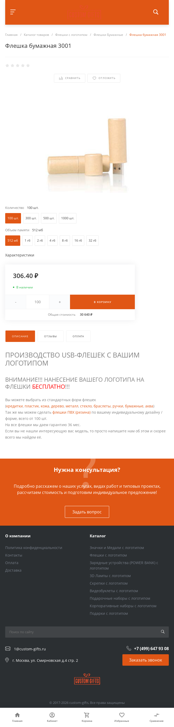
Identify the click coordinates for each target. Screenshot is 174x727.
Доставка (13, 570)
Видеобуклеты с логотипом (114, 590)
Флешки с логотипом (108, 555)
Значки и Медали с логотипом (117, 547)
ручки (118, 406)
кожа (45, 406)
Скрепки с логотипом (109, 583)
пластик (32, 406)
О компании (18, 535)
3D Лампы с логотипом (110, 575)
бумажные (134, 406)
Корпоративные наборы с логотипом (123, 605)
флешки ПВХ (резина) (71, 412)
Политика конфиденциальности (33, 547)
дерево (57, 406)
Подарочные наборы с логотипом (120, 598)
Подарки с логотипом (109, 613)
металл (72, 406)
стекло (86, 406)
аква (149, 406)
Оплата (11, 562)
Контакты (13, 555)
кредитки (14, 406)
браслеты (102, 406)
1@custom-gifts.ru (30, 648)
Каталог (98, 535)
